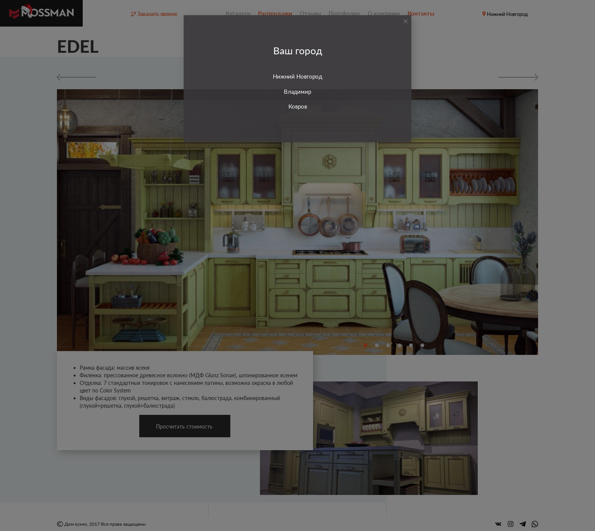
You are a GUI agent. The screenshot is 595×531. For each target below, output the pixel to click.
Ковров (297, 106)
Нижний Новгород (297, 76)
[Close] (405, 21)
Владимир (297, 91)
